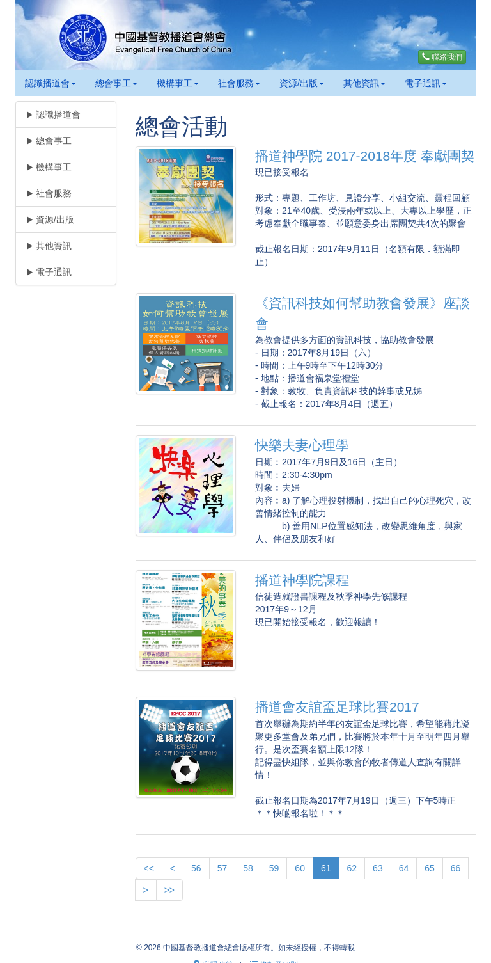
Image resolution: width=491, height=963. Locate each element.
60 (300, 868)
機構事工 (178, 83)
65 (430, 868)
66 (456, 868)
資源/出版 (301, 83)
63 (378, 868)
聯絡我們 (442, 56)
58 (248, 868)
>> (169, 890)
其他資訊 (364, 83)
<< (149, 868)
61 (326, 868)
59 (274, 868)
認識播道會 (50, 83)
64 (404, 868)
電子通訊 (426, 83)
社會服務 (239, 83)
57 (222, 868)
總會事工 (116, 83)
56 (196, 868)
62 (352, 868)
